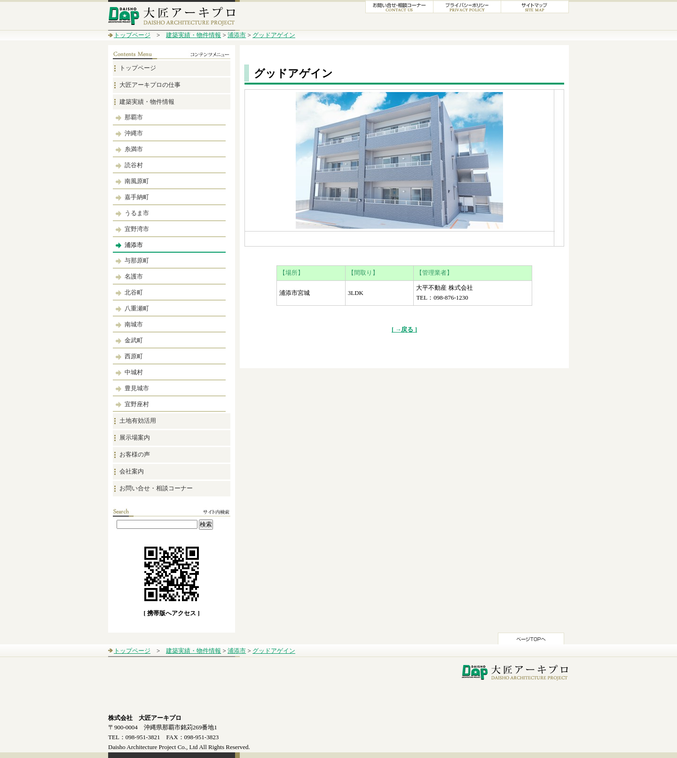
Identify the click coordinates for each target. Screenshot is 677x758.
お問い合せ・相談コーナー (156, 488)
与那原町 (137, 260)
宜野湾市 (137, 228)
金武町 (134, 340)
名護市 (134, 276)
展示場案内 (134, 437)
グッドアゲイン (273, 35)
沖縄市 (134, 133)
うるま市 (137, 213)
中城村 (134, 372)
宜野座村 (137, 404)
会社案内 (131, 471)
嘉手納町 (137, 197)
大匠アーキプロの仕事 (150, 84)
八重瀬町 (137, 308)
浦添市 (237, 35)
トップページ (132, 35)
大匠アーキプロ (174, 15)
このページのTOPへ (531, 638)
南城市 (134, 324)
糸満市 (134, 149)
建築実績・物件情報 (193, 35)
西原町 (134, 356)
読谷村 (134, 165)
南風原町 (137, 181)
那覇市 (134, 117)
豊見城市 (137, 388)
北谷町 (134, 292)
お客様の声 (134, 454)
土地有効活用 (137, 420)
